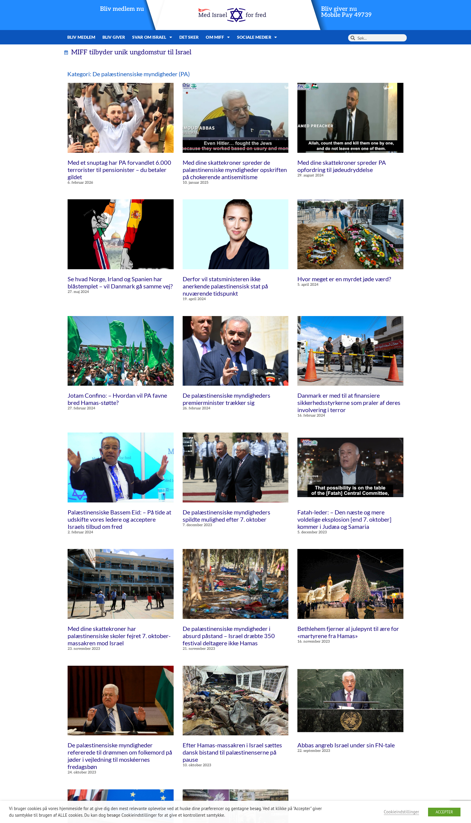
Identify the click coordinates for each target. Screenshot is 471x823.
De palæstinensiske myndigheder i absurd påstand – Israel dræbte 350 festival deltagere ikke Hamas (229, 636)
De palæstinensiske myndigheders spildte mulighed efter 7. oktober (226, 515)
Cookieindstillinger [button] (401, 812)
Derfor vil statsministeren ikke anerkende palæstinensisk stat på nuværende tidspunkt (225, 286)
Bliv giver (113, 37)
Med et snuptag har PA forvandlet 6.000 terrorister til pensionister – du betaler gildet (119, 169)
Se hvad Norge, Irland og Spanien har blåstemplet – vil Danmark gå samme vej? (120, 282)
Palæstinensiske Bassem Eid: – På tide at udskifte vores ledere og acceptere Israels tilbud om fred (119, 519)
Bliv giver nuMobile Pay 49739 (346, 12)
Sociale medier (257, 37)
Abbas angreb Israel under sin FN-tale (346, 745)
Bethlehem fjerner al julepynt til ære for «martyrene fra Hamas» (348, 632)
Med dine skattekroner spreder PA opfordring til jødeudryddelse (341, 166)
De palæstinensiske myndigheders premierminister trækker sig (226, 399)
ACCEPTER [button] (444, 812)
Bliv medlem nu (122, 9)
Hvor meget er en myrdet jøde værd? (344, 278)
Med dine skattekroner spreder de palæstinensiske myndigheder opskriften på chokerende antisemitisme (235, 169)
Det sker (189, 37)
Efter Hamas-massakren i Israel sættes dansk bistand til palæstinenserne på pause (232, 752)
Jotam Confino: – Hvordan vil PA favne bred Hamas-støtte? (117, 399)
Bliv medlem (81, 37)
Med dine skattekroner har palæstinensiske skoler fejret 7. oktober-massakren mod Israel (119, 636)
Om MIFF (218, 37)
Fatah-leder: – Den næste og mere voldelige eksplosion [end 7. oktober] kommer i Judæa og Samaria (344, 519)
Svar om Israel (152, 37)
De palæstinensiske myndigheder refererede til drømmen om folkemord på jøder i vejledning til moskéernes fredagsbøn (120, 755)
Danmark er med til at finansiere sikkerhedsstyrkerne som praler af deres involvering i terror (348, 402)
